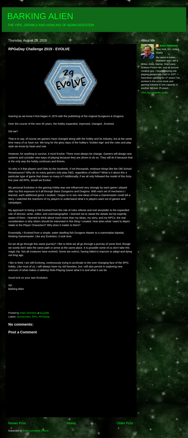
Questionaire (24, 316)
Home (71, 423)
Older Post (125, 423)
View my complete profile (154, 92)
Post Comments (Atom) (35, 430)
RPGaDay (44, 316)
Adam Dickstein (168, 45)
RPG (34, 316)
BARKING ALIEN (40, 16)
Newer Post (17, 423)
